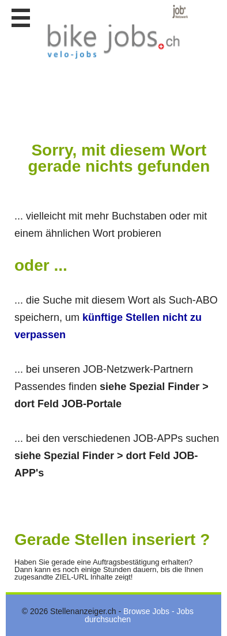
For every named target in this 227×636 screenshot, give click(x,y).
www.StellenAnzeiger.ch (115, 31)
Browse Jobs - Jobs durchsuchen (139, 615)
